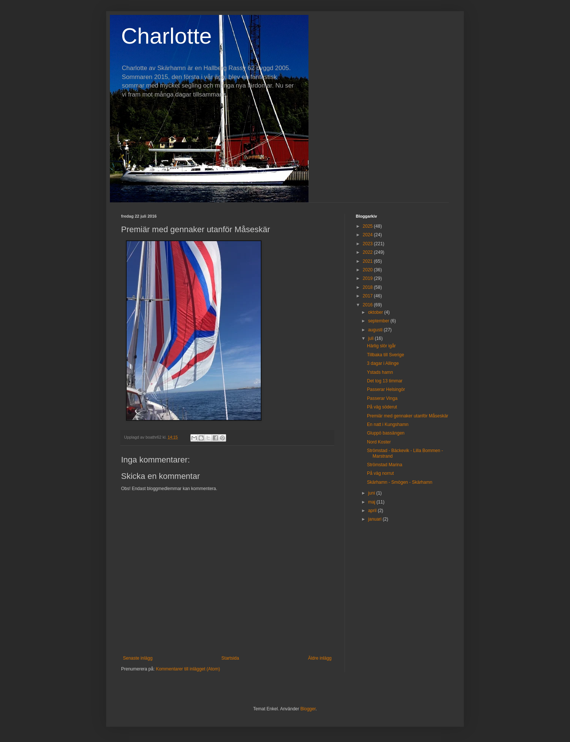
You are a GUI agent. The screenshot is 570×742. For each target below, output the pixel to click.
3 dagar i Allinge (383, 363)
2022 (368, 252)
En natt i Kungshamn (387, 424)
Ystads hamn (380, 372)
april (373, 510)
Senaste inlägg (137, 658)
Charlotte (166, 35)
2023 (368, 243)
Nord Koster (379, 442)
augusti (376, 329)
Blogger (308, 708)
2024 (368, 234)
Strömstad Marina (384, 464)
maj (372, 502)
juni (372, 493)
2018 (368, 287)
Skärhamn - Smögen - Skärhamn (399, 482)
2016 (368, 304)
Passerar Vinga (382, 398)
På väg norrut (380, 473)
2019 (368, 278)
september (379, 320)
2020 (368, 269)
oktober (376, 312)
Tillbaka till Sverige (385, 354)
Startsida (230, 658)
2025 (368, 226)
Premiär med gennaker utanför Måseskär (407, 416)
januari (375, 519)
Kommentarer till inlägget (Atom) (188, 669)
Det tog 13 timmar (384, 380)
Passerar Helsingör (386, 389)
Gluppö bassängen (386, 433)
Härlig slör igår (381, 345)
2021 (368, 261)
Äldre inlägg (320, 658)
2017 (368, 296)
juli (371, 338)
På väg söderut (382, 407)
